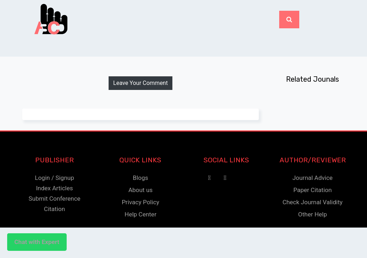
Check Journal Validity (312, 202)
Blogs (140, 177)
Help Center (141, 214)
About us (140, 190)
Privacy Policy (140, 202)
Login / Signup (54, 177)
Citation (54, 208)
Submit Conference (55, 198)
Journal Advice (312, 177)
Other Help (312, 214)
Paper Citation (312, 190)
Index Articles (54, 188)
